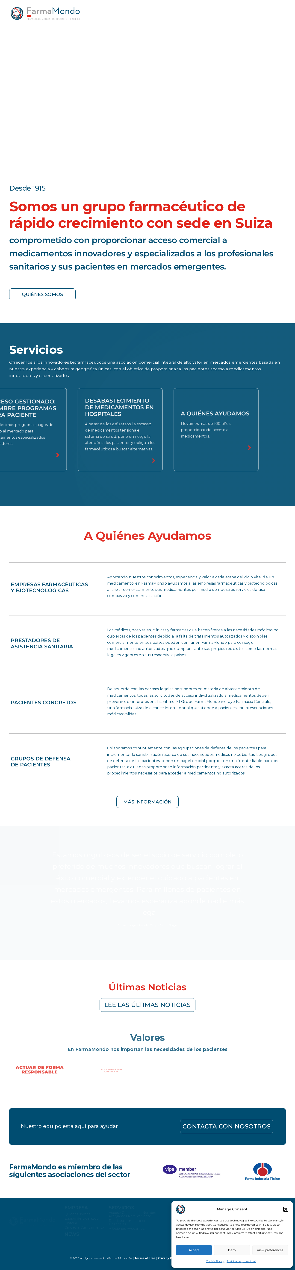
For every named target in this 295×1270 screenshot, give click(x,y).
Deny (232, 1250)
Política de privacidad (241, 1261)
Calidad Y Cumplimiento (84, 1228)
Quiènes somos (77, 1215)
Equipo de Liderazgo (82, 1219)
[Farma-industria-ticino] (262, 1164)
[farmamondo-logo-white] (32, 1219)
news (72, 1235)
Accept (194, 1250)
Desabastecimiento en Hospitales (127, 1223)
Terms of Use (145, 1258)
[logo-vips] (190, 1164)
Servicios (121, 1208)
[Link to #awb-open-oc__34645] (282, 10)
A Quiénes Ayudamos (127, 1230)
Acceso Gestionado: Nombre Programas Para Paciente (132, 1215)
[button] (285, 1209)
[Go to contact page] (147, 1126)
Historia (71, 1224)
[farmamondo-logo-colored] (45, 8)
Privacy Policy (169, 1258)
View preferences (270, 1250)
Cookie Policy (215, 1261)
